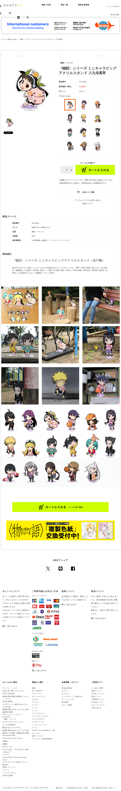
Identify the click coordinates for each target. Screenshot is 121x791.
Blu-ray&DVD (37, 691)
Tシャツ (35, 705)
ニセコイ (5, 754)
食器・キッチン (38, 736)
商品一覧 (64, 5)
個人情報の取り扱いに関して (103, 788)
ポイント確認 (67, 705)
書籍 (33, 688)
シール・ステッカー (39, 725)
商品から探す (12, 39)
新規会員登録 (83, 5)
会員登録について (98, 699)
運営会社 (59, 788)
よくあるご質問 (97, 688)
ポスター (35, 699)
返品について (88, 203)
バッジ (34, 727)
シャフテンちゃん (9, 773)
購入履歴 (65, 702)
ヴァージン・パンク (10, 688)
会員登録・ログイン (70, 682)
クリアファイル (38, 722)
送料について (96, 691)
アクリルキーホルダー (40, 716)
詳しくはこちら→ (9, 626)
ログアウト (66, 694)
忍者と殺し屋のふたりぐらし (13, 691)
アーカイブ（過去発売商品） (43, 739)
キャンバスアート (38, 696)
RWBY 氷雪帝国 (8, 694)
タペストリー (37, 694)
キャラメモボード (38, 719)
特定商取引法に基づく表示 (77, 788)
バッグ (34, 708)
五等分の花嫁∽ (8, 775)
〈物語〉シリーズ (9, 719)
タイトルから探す (10, 682)
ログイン (65, 691)
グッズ (34, 711)
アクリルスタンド (38, 713)
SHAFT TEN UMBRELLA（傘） (44, 730)
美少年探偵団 (7, 701)
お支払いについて (98, 694)
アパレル (35, 702)
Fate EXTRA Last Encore (12, 738)
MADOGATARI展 (8, 735)
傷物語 (5, 744)
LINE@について (97, 702)
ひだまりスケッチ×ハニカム (13, 722)
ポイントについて (98, 705)
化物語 (5, 741)
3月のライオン (7, 747)
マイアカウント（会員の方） (72, 696)
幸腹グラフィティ (9, 767)
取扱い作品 (46, 5)
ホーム (3, 39)
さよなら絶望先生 (9, 725)
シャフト (5, 770)
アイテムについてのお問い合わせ (88, 200)
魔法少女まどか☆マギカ (11, 727)
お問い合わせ (96, 708)
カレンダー (36, 733)
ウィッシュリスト (68, 699)
